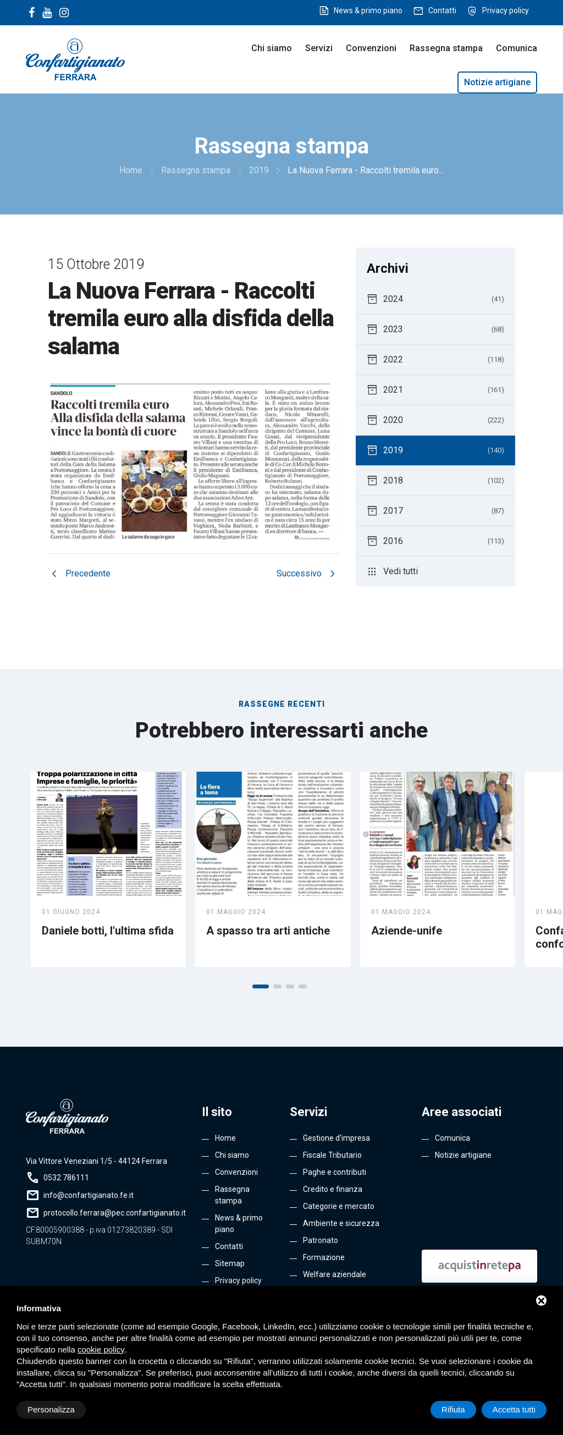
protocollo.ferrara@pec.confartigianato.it (114, 1212)
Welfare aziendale (334, 1274)
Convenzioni (371, 48)
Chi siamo (271, 48)
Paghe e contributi (334, 1172)
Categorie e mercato (338, 1206)
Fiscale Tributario (332, 1155)
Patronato (320, 1240)
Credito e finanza (332, 1189)
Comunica (516, 48)
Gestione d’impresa (336, 1138)
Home (225, 1138)
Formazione (324, 1257)
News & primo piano (368, 10)
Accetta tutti (514, 1409)
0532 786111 (66, 1177)
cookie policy (101, 1349)
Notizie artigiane (497, 82)
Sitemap (230, 1263)
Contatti (442, 10)
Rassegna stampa (446, 48)
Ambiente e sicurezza (341, 1223)
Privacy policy (505, 10)
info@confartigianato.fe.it (88, 1195)
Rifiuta (453, 1409)
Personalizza (51, 1409)
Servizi (319, 48)
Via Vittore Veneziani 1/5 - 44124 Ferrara (96, 1161)
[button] (260, 986)
